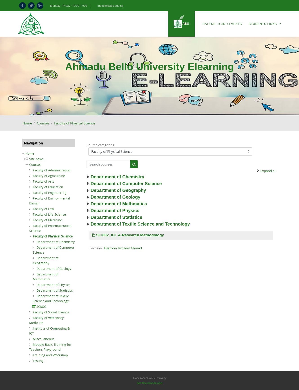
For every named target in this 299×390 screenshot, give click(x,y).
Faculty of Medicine (47, 220)
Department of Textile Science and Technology (140, 224)
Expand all (268, 170)
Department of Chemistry (117, 176)
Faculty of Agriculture (49, 176)
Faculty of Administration (52, 170)
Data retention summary (149, 378)
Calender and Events (222, 24)
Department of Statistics (116, 217)
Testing (38, 361)
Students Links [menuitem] (265, 24)
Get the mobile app (149, 383)
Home (27, 123)
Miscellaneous (43, 339)
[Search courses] (108, 164)
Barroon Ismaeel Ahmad (123, 248)
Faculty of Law (43, 209)
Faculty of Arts (43, 181)
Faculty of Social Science (51, 312)
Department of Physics (115, 210)
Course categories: (101, 145)
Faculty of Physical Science (74, 123)
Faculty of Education (48, 187)
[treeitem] (48, 153)
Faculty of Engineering (49, 193)
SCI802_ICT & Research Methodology (130, 235)
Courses (43, 123)
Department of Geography (118, 190)
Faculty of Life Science (49, 214)
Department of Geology (115, 197)
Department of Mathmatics (119, 203)
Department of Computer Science (126, 183)
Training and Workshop (50, 355)
